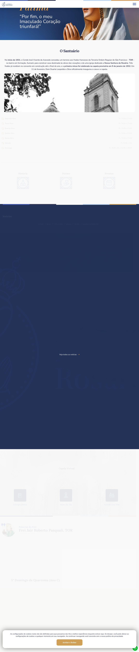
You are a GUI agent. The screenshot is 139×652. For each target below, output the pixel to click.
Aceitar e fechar (69, 642)
